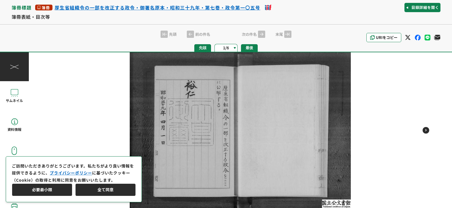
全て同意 (105, 189)
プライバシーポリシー (71, 173)
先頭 (202, 48)
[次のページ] (426, 130)
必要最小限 (42, 189)
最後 (249, 48)
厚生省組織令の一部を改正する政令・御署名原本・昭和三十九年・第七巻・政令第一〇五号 (157, 7)
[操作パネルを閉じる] (14, 66)
